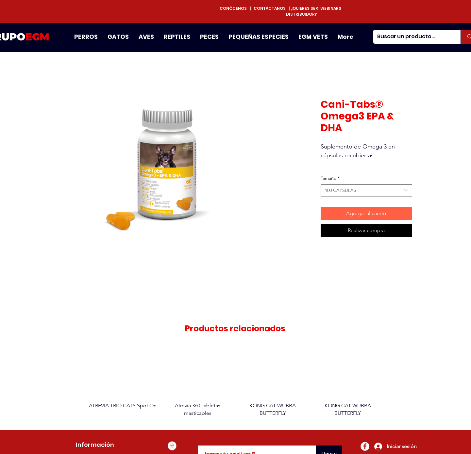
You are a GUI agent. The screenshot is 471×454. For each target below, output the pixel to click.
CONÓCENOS (235, 8)
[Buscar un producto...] (412, 37)
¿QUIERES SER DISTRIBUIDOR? (302, 11)
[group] (235, 381)
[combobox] (366, 190)
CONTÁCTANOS (270, 8)
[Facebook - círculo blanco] (365, 446)
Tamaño (330, 178)
